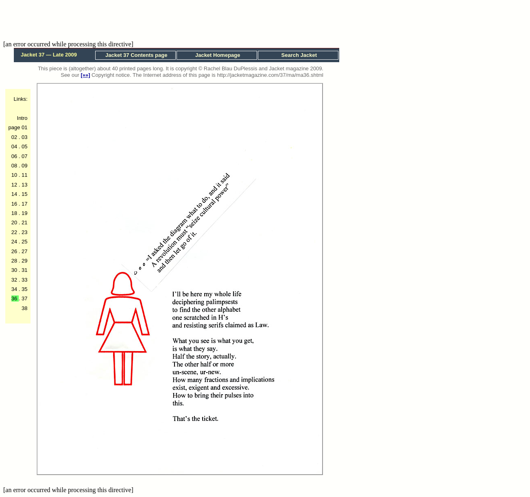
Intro (22, 118)
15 (23, 194)
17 (23, 204)
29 (23, 261)
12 (15, 185)
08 (15, 166)
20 (15, 222)
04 (15, 146)
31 (23, 270)
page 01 (18, 127)
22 (15, 232)
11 (23, 175)
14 (15, 194)
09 (23, 166)
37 (23, 298)
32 (15, 280)
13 (23, 185)
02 (15, 137)
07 (23, 156)
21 (23, 222)
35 (23, 289)
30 (15, 270)
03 (23, 137)
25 (23, 242)
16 (15, 204)
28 (15, 261)
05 (23, 146)
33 (23, 280)
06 (15, 156)
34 (15, 289)
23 (23, 232)
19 (23, 213)
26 (15, 251)
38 (24, 308)
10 (15, 175)
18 (15, 213)
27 (23, 251)
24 (15, 242)
